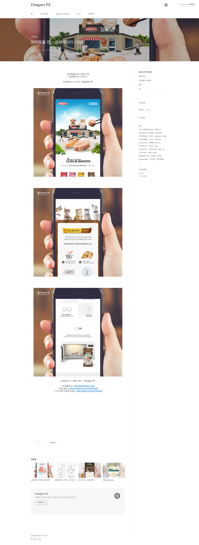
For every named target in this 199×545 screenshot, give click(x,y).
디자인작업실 (143, 136)
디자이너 (151, 146)
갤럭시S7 (158, 130)
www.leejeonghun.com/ (84, 386)
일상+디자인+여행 (145, 72)
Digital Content (63, 14)
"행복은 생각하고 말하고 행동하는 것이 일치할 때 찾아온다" (55, 497)
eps (156, 146)
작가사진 (152, 159)
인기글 (148, 110)
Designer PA (41, 5)
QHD (164, 136)
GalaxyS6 (157, 136)
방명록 (91, 14)
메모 (140, 85)
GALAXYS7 (143, 149)
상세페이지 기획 (144, 156)
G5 (163, 149)
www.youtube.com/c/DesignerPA (83, 388)
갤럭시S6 (158, 139)
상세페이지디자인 (147, 130)
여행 (159, 149)
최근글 (141, 110)
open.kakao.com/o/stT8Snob (89, 391)
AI (139, 89)
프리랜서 (153, 156)
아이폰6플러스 (143, 139)
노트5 (151, 139)
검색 (160, 5)
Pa (140, 130)
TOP (166, 536)
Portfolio (44, 14)
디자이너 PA (143, 146)
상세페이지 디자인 (154, 143)
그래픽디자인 (152, 149)
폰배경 (152, 133)
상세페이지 (158, 133)
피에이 (159, 156)
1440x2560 (152, 153)
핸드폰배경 (160, 159)
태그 (79, 14)
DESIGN (142, 76)
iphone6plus (143, 159)
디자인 (151, 136)
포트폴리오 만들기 (145, 81)
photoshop (143, 143)
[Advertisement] (78, 416)
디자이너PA (142, 153)
